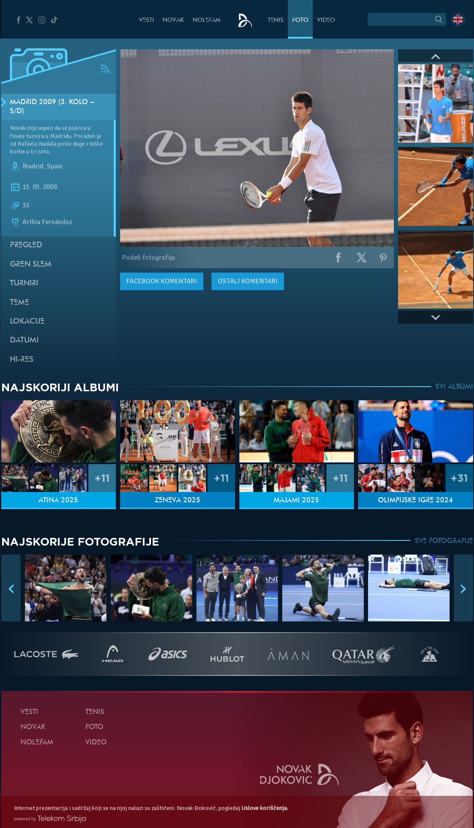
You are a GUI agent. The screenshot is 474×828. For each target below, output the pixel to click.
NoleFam (206, 20)
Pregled (26, 245)
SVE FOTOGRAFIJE (444, 541)
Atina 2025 (58, 500)
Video (326, 20)
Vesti (146, 20)
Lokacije (27, 322)
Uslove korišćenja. (265, 808)
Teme (19, 303)
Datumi (24, 340)
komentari (162, 281)
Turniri (24, 283)
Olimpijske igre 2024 (415, 500)
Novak (173, 20)
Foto (300, 20)
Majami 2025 (296, 500)
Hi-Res (21, 360)
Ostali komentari (248, 281)
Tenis (276, 20)
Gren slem (30, 265)
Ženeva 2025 (177, 500)
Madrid (32, 166)
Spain (55, 166)
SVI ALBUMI (454, 387)
